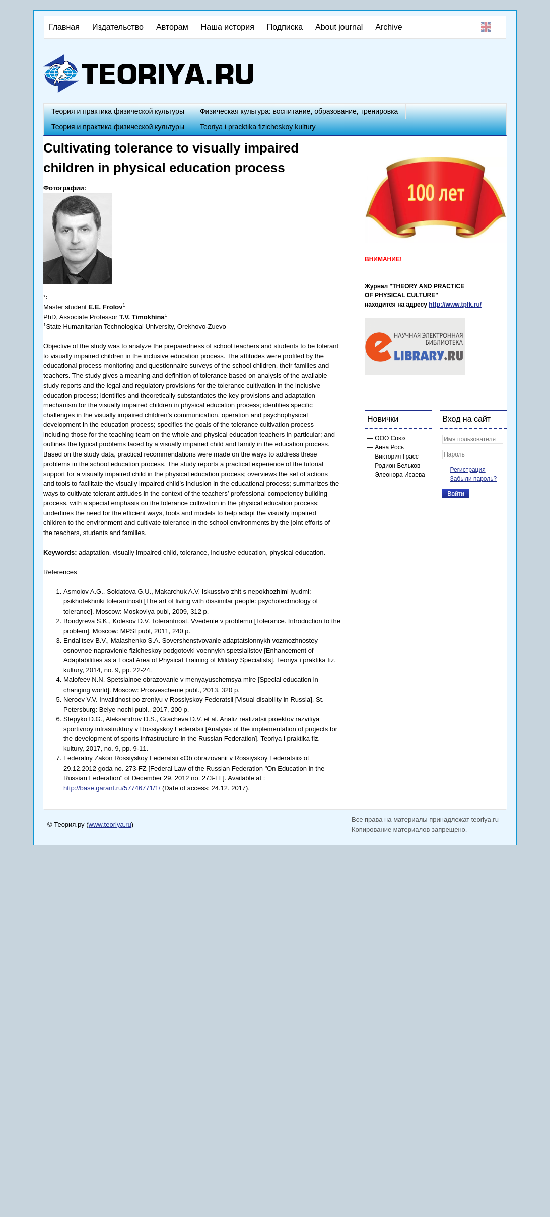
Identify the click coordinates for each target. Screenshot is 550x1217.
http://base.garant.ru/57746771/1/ (111, 788)
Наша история (227, 27)
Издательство (118, 27)
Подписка (285, 27)
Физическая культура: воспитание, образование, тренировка (299, 111)
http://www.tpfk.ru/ (455, 304)
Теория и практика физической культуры (117, 111)
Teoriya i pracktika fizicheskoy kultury (258, 127)
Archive (388, 27)
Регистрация (468, 469)
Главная (64, 27)
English (486, 27)
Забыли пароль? (473, 478)
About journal (339, 27)
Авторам (172, 27)
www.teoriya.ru (110, 824)
